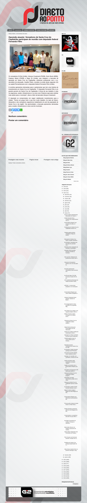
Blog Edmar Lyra (67, 167)
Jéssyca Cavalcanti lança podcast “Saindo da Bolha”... (70, 298)
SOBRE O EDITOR (29, 30)
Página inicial (33, 159)
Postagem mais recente (16, 159)
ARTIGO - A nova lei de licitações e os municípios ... (71, 286)
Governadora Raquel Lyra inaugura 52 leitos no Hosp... (70, 224)
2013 (64, 478)
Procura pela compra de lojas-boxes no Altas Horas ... (71, 404)
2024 (64, 190)
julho (66, 204)
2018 (64, 467)
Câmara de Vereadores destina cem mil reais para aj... (71, 263)
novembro (67, 196)
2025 (64, 188)
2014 (64, 476)
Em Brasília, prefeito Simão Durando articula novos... (70, 387)
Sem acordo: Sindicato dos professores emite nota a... (71, 257)
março (66, 213)
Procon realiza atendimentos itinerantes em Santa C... (71, 215)
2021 (64, 461)
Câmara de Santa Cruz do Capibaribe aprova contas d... (71, 383)
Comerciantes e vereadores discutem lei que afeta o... (71, 416)
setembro (67, 200)
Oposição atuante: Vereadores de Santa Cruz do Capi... (71, 346)
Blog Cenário (66, 169)
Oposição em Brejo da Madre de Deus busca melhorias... (71, 335)
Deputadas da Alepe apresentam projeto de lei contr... (70, 379)
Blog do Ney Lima (67, 160)
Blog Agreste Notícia (68, 157)
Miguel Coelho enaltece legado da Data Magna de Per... (71, 391)
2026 (64, 186)
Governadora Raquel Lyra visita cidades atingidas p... (71, 292)
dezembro (67, 194)
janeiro (66, 457)
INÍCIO (10, 30)
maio (66, 208)
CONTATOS (18, 30)
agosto (66, 202)
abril (66, 210)
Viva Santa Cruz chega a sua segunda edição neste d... (71, 311)
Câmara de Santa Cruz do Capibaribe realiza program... (70, 374)
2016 (64, 472)
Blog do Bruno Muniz (68, 165)
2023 (64, 192)
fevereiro (67, 455)
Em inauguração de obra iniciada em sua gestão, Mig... (70, 305)
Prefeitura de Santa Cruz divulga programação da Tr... (70, 444)
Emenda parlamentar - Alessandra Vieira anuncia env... (71, 270)
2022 (64, 459)
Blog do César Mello (68, 176)
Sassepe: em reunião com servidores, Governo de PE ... (71, 357)
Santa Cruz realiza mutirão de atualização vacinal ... (71, 332)
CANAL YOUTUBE (42, 30)
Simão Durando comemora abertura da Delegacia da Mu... (70, 410)
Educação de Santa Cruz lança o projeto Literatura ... (71, 240)
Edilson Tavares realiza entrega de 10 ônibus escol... (69, 315)
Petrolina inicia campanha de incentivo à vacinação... (71, 247)
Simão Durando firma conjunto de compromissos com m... (71, 219)
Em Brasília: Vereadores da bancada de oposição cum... (70, 243)
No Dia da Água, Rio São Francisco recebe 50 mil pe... (70, 277)
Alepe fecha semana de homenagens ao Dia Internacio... (69, 328)
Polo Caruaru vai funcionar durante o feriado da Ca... (71, 438)
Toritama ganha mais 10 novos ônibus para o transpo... (70, 339)
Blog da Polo (66, 162)
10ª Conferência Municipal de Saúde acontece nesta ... (71, 280)
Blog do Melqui (67, 179)
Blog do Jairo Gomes (68, 174)
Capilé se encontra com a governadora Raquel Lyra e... (70, 366)
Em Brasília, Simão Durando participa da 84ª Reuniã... (71, 350)
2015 (64, 474)
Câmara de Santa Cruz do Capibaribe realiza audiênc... (70, 322)
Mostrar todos (76, 181)
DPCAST (51, 30)
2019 (64, 465)
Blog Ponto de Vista (68, 172)
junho (66, 206)
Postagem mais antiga (51, 159)
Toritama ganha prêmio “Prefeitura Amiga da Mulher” (69, 234)
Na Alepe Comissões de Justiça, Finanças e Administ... (70, 422)
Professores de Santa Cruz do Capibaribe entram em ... (71, 228)
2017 (64, 469)
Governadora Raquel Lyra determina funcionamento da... (70, 398)
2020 (64, 463)
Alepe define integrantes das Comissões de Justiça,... (71, 432)
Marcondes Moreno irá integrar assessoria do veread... (70, 428)
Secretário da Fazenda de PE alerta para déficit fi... (71, 370)
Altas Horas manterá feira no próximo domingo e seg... (71, 450)
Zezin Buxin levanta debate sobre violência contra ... (70, 353)
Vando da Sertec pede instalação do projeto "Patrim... (69, 362)
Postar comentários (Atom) (19, 162)
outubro (67, 198)
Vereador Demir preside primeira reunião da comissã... (70, 251)
